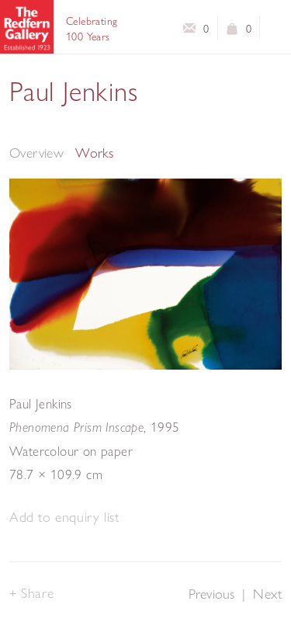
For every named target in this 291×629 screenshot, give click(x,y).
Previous (211, 594)
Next (267, 594)
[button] (64, 517)
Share (37, 593)
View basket (232, 31)
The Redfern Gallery (27, 27)
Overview (36, 153)
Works (94, 153)
